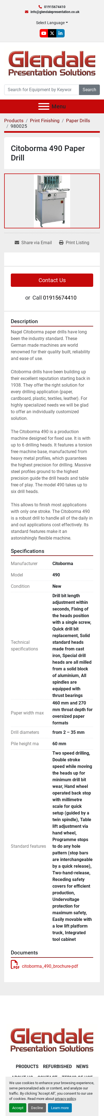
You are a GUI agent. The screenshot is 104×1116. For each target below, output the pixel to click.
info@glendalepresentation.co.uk (55, 12)
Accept (17, 1108)
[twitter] (52, 33)
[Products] (14, 120)
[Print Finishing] (45, 120)
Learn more (60, 1108)
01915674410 (54, 7)
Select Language (50, 23)
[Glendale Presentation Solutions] (52, 1039)
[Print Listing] (74, 242)
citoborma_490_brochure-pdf (44, 966)
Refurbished (57, 1066)
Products (27, 1066)
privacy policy (65, 1099)
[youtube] (44, 33)
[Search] (41, 90)
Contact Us (52, 280)
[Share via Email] (33, 242)
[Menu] (43, 106)
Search (89, 89)
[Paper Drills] (78, 120)
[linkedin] (60, 33)
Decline (37, 1108)
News (82, 1066)
